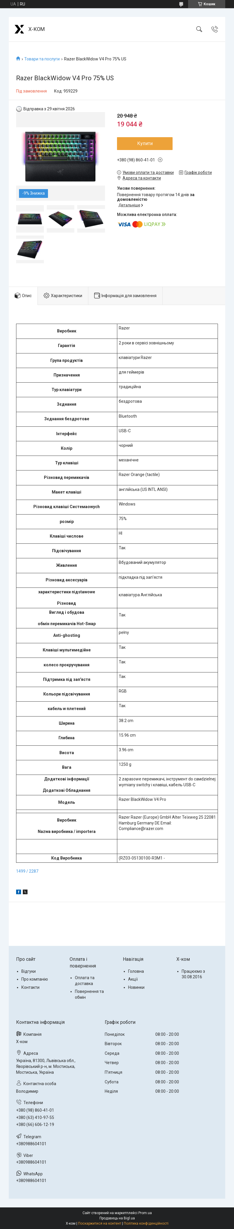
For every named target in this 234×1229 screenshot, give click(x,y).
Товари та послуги (42, 59)
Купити (145, 143)
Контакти (30, 987)
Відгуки (28, 971)
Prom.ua (145, 1213)
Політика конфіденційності (146, 1223)
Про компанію (34, 979)
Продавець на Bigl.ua (117, 1218)
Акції (133, 979)
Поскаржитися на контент (99, 1223)
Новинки (136, 987)
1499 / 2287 (27, 871)
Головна (136, 971)
